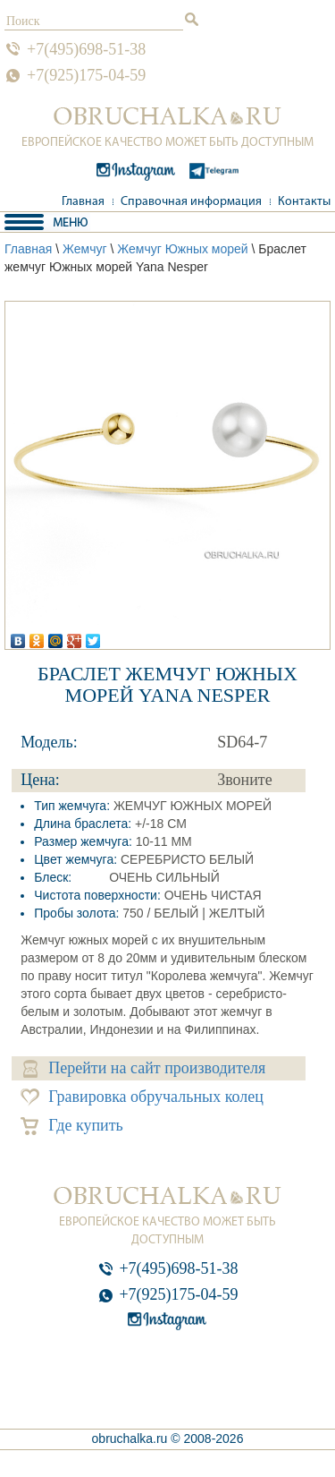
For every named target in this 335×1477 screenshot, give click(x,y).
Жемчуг (85, 249)
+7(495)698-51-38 (86, 49)
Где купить (72, 1126)
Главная (83, 202)
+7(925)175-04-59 (86, 75)
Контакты (304, 202)
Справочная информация (191, 202)
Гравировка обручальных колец (142, 1097)
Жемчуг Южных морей (182, 249)
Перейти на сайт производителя (144, 1068)
